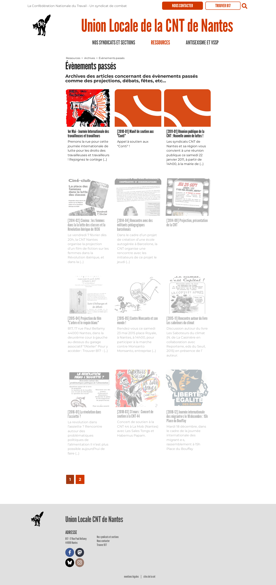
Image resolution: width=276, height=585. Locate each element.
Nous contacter (182, 5)
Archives (89, 58)
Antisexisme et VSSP (202, 42)
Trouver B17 (223, 5)
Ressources (160, 42)
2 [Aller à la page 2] (80, 479)
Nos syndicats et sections (113, 42)
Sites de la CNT (149, 576)
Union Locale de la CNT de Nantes (157, 25)
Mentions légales (131, 576)
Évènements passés (111, 58)
